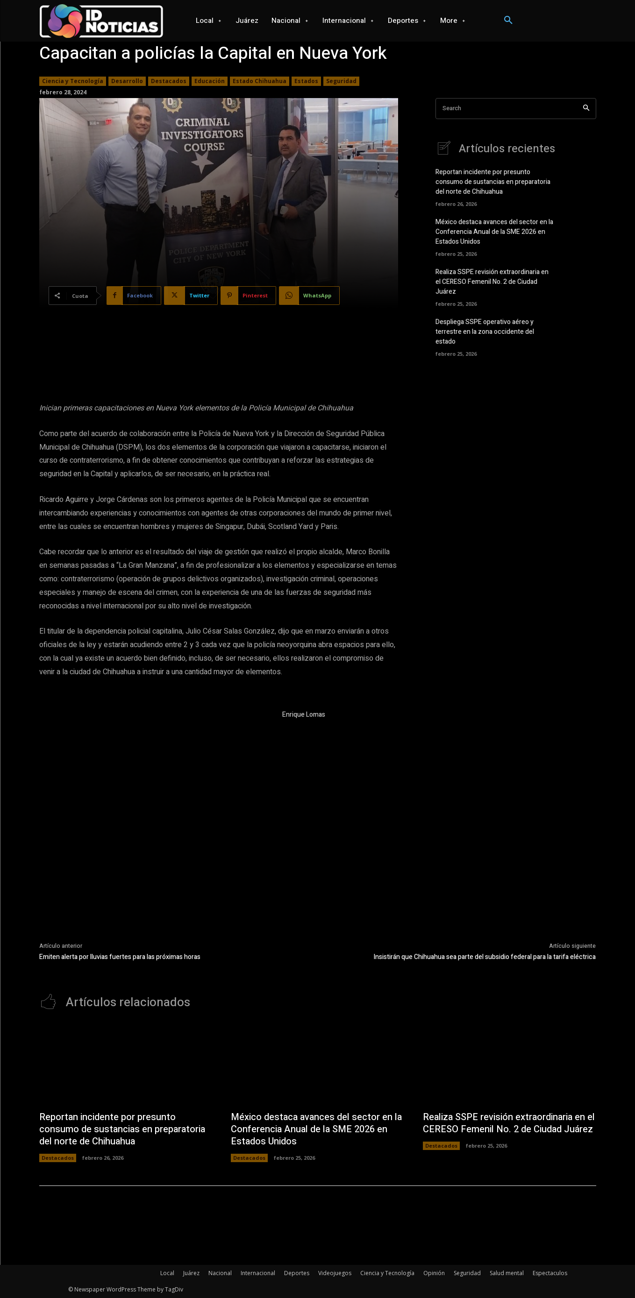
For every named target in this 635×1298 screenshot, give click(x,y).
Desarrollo (127, 81)
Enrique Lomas (303, 715)
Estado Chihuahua (259, 81)
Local (167, 1273)
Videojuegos (334, 1273)
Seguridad (341, 81)
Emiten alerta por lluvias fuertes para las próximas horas (119, 957)
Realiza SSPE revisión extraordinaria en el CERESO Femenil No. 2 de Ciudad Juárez (492, 281)
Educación (210, 81)
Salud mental (507, 1273)
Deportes (296, 1273)
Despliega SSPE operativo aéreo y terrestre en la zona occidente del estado (484, 331)
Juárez (191, 1273)
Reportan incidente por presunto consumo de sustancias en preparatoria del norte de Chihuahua (492, 182)
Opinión (434, 1273)
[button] (508, 20)
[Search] (586, 108)
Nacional (220, 1273)
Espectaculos (550, 1273)
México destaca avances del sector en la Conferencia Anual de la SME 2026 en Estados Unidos (494, 232)
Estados (306, 81)
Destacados (168, 81)
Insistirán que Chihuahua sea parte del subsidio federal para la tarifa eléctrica (484, 957)
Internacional (258, 1273)
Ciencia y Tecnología (72, 81)
